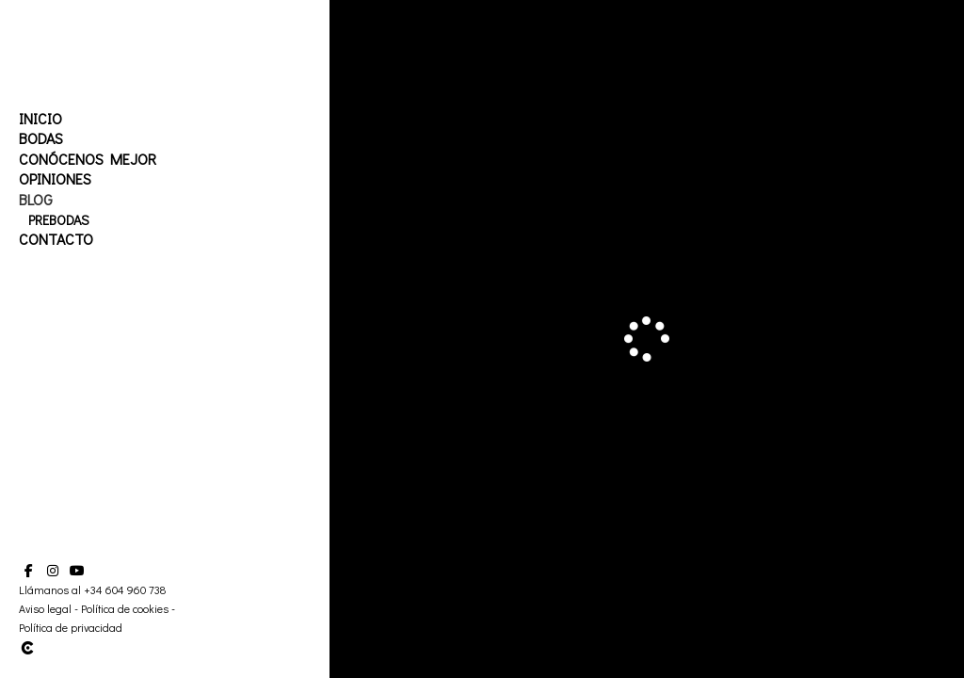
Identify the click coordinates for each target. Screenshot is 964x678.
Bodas (41, 138)
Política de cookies (125, 608)
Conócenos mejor (87, 159)
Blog (36, 199)
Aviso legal (45, 608)
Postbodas (64, 240)
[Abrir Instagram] (52, 570)
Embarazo (60, 260)
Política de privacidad (70, 627)
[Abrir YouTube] (77, 570)
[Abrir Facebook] (28, 570)
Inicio (40, 118)
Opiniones (55, 178)
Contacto (56, 280)
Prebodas (58, 220)
